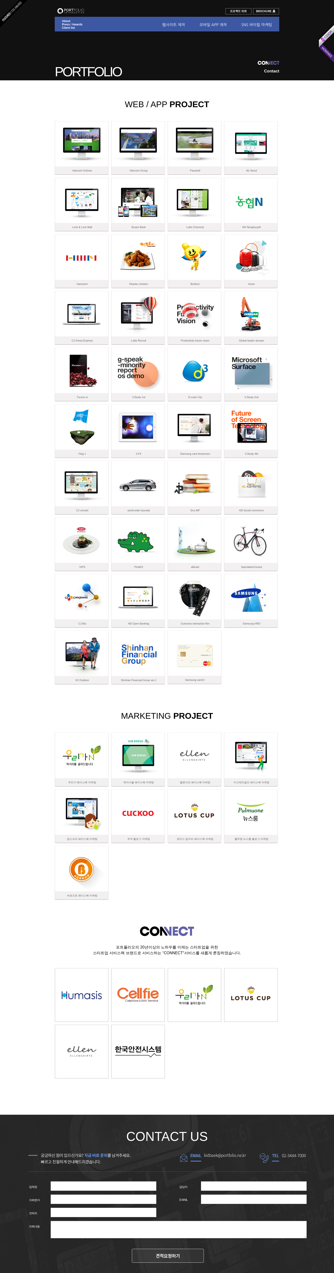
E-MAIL (183, 1200)
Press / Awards (72, 24)
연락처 (33, 1213)
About (66, 21)
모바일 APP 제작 (213, 24)
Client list (68, 27)
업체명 (33, 1187)
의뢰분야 (34, 1200)
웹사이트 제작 (173, 24)
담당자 (183, 1187)
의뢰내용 (34, 1226)
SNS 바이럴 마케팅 (256, 24)
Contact (271, 71)
